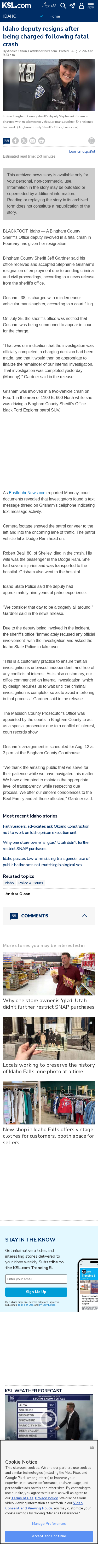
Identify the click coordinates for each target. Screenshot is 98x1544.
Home (54, 16)
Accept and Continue (49, 1536)
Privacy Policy (46, 1498)
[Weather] (49, 5)
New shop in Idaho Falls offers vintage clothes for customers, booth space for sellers (48, 1136)
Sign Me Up (36, 1291)
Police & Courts (31, 883)
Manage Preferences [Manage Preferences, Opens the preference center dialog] (49, 1523)
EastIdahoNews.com (28, 493)
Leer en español (82, 151)
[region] (49, 1492)
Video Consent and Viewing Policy (44, 1506)
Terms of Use (25, 1305)
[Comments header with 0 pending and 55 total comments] (49, 916)
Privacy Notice (47, 1305)
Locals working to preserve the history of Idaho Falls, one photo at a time (49, 1068)
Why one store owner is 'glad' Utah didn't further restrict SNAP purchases (49, 1004)
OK (92, 1447)
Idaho (9, 883)
